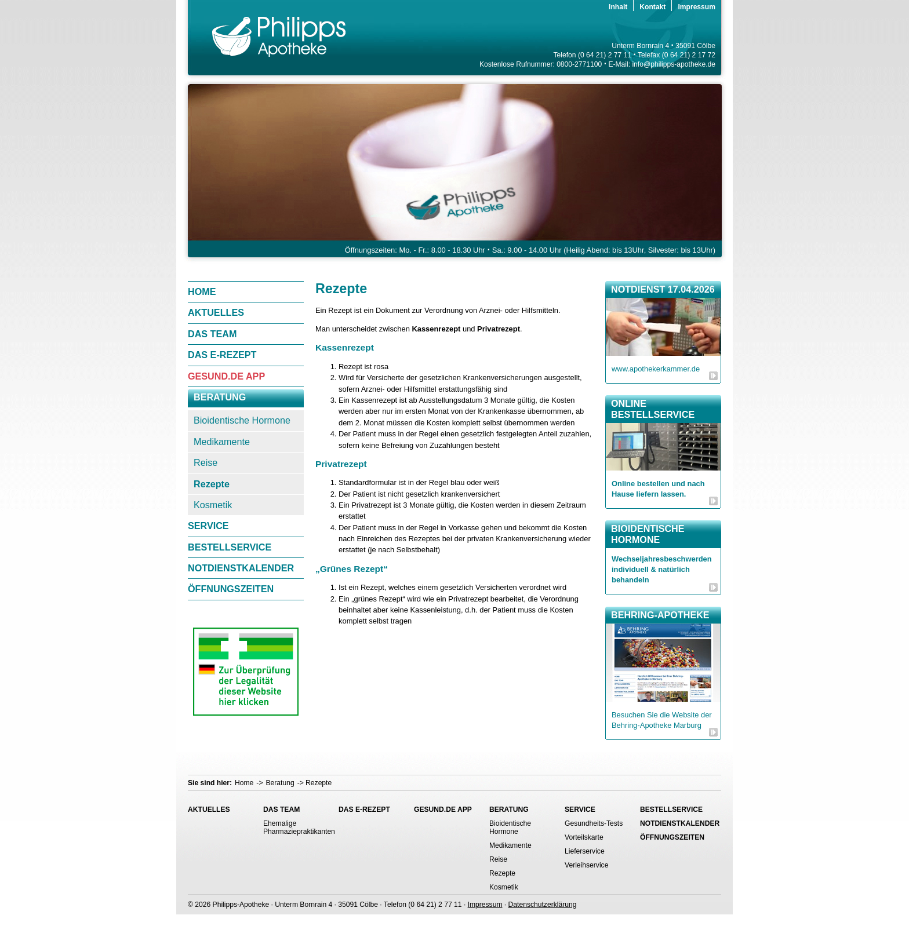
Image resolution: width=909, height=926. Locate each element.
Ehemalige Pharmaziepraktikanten (295, 827)
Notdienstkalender (241, 568)
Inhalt (618, 7)
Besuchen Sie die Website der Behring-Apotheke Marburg (662, 720)
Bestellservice (229, 547)
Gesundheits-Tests (594, 823)
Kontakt (652, 7)
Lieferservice (585, 851)
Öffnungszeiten (231, 589)
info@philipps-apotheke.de (673, 64)
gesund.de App (226, 376)
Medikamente (222, 441)
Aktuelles (216, 312)
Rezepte (212, 484)
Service (208, 525)
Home (202, 291)
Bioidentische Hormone (242, 420)
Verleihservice (586, 865)
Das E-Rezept (222, 354)
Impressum (696, 7)
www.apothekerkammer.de (656, 368)
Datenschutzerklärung (542, 905)
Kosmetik (213, 505)
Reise (205, 462)
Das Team (212, 334)
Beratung (220, 397)
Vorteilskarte (584, 837)
